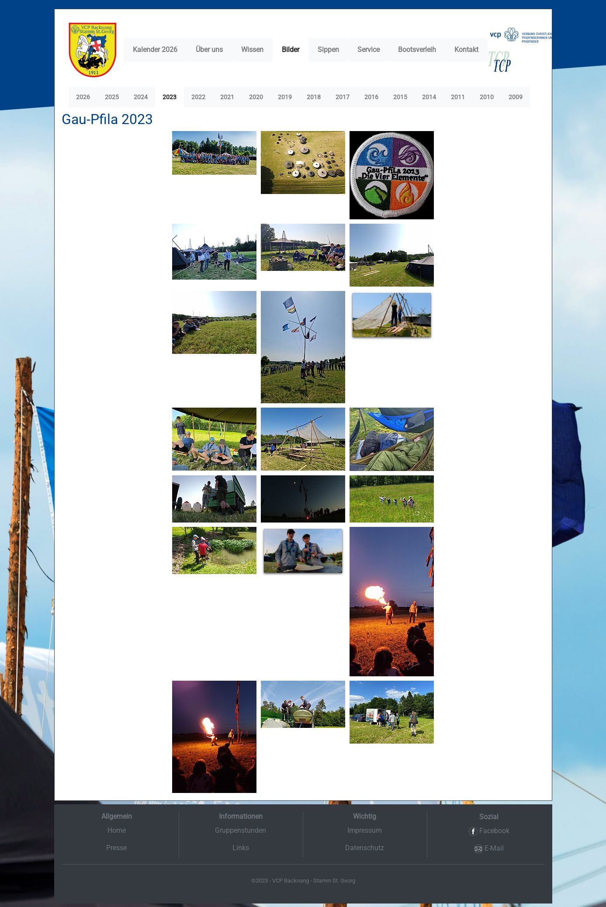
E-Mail (489, 848)
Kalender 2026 (155, 49)
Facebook (489, 831)
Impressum (364, 830)
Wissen (252, 49)
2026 (83, 96)
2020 (256, 96)
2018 (314, 96)
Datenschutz (364, 848)
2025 (112, 96)
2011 (458, 96)
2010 (487, 96)
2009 (516, 96)
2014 (429, 96)
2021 (227, 96)
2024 (141, 96)
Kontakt (466, 49)
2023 (170, 96)
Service (368, 49)
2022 (198, 96)
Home (116, 830)
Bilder (290, 49)
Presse (116, 848)
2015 (400, 96)
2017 (343, 96)
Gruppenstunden (240, 830)
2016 (371, 96)
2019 (285, 96)
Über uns (209, 49)
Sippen (328, 49)
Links (240, 848)
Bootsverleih (417, 49)
